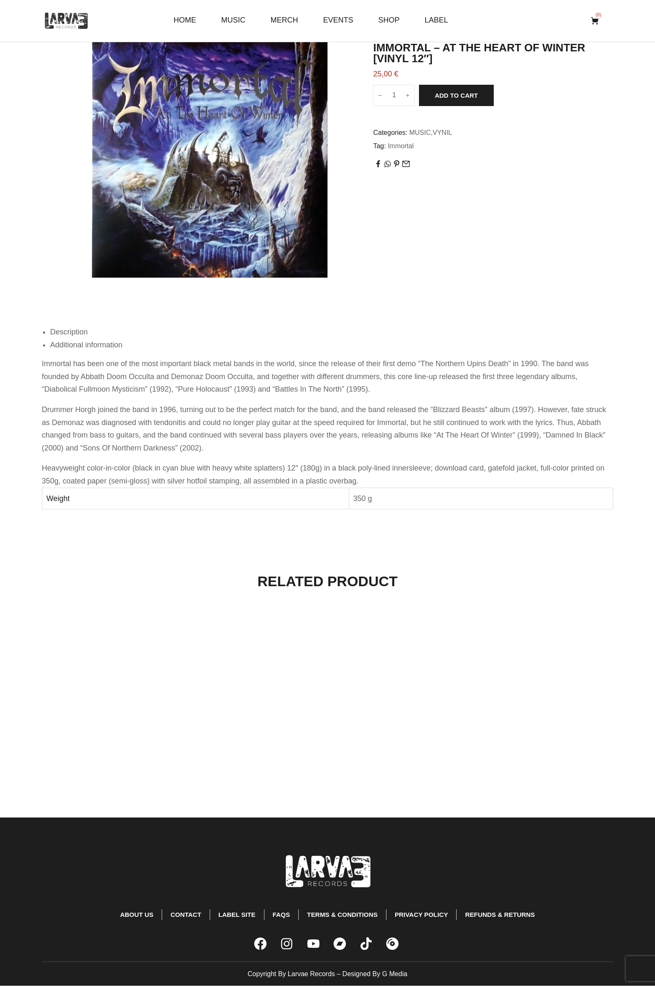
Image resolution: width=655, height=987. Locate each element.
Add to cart (456, 95)
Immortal (401, 145)
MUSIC (420, 132)
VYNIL (442, 132)
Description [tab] (69, 332)
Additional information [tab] (86, 345)
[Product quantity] (393, 95)
